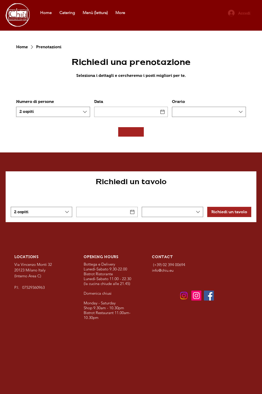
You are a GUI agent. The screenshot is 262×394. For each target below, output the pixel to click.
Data (98, 101)
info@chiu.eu (162, 270)
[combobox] (53, 112)
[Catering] (196, 296)
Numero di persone (35, 101)
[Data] (126, 112)
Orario (178, 101)
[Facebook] (209, 296)
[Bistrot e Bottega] (184, 296)
